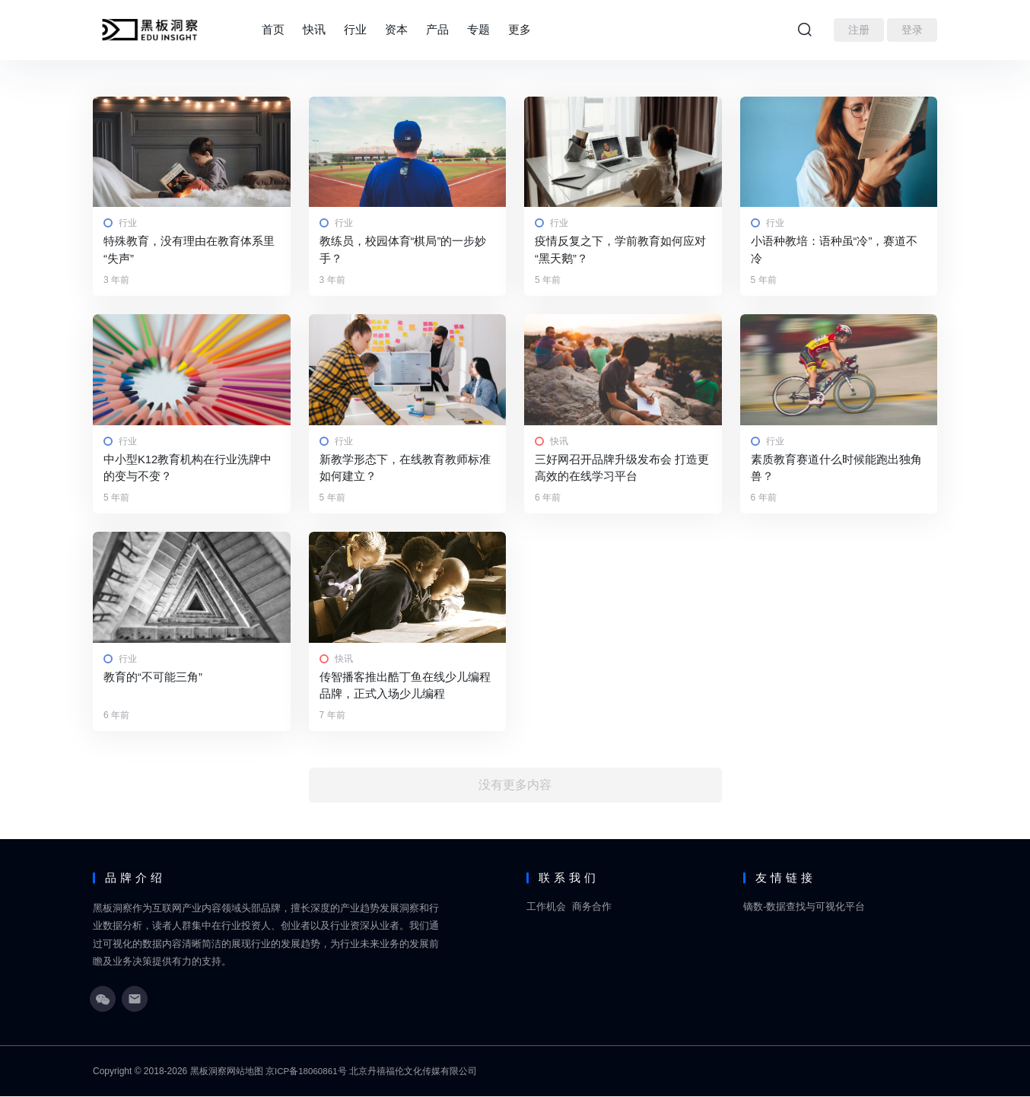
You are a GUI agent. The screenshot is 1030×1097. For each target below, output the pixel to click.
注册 (858, 30)
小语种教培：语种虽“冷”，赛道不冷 (834, 249)
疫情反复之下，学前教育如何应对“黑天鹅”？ (620, 249)
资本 (396, 29)
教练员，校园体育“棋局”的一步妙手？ (403, 249)
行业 (355, 29)
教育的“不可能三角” (152, 677)
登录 (912, 30)
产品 (437, 29)
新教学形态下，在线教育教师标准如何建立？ (405, 468)
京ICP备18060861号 (306, 1072)
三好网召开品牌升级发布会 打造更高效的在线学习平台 (622, 468)
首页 (273, 29)
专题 (478, 29)
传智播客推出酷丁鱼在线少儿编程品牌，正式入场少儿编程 (405, 686)
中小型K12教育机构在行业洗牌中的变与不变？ (187, 468)
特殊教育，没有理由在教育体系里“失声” (189, 249)
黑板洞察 (208, 1072)
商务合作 (592, 908)
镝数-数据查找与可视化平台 (804, 908)
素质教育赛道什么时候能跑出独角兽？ (836, 468)
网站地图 (245, 1072)
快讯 (314, 29)
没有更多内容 (515, 786)
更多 (519, 29)
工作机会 (546, 908)
